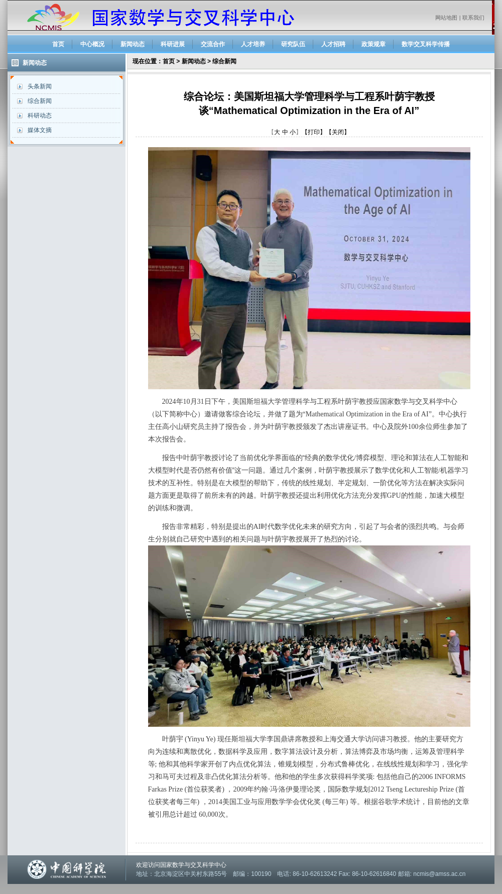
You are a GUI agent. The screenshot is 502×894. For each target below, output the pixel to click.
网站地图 (446, 18)
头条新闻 (40, 86)
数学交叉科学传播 (426, 44)
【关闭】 (338, 132)
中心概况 (92, 44)
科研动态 (40, 115)
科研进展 (173, 44)
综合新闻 (40, 100)
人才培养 (253, 44)
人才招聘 (333, 44)
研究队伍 (293, 44)
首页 (58, 44)
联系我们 (473, 18)
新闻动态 (132, 44)
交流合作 (213, 44)
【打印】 (314, 132)
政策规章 (373, 44)
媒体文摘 (40, 130)
